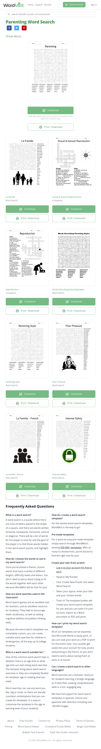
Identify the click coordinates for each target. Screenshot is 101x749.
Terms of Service (85, 720)
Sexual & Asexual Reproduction (66, 197)
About (10, 720)
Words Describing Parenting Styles (68, 289)
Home (30, 4)
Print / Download (50, 127)
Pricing (8, 726)
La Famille (10, 197)
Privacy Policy (63, 720)
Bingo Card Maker (86, 726)
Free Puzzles (26, 720)
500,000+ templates (71, 547)
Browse (47, 4)
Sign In (94, 4)
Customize (50, 110)
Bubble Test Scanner (33, 732)
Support (39, 4)
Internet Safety (59, 474)
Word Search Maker (28, 726)
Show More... (14, 36)
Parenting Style (13, 381)
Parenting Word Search (30, 22)
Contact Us (44, 720)
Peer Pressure (58, 381)
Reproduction (12, 289)
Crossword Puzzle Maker (58, 726)
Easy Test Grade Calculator (64, 732)
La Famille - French (14, 474)
